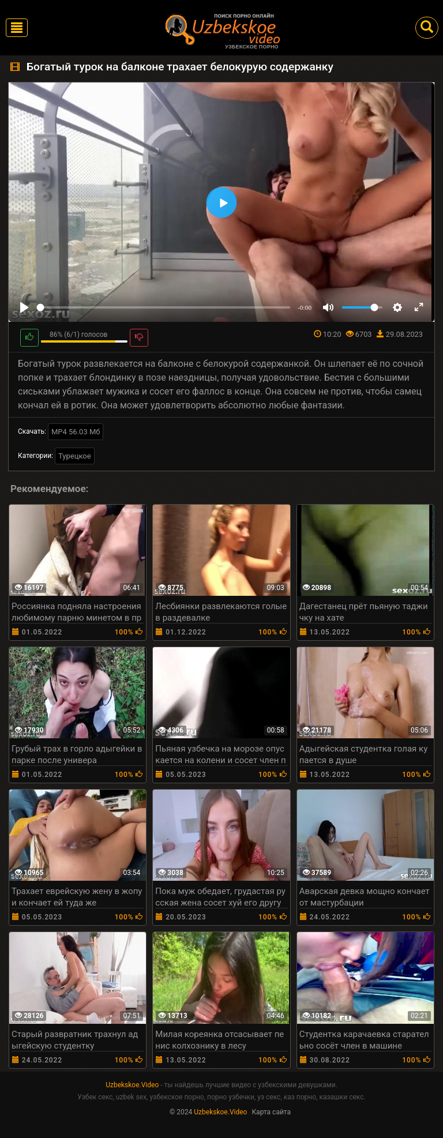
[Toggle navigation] (17, 27)
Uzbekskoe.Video (132, 1085)
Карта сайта (271, 1112)
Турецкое (74, 456)
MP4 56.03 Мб (75, 431)
